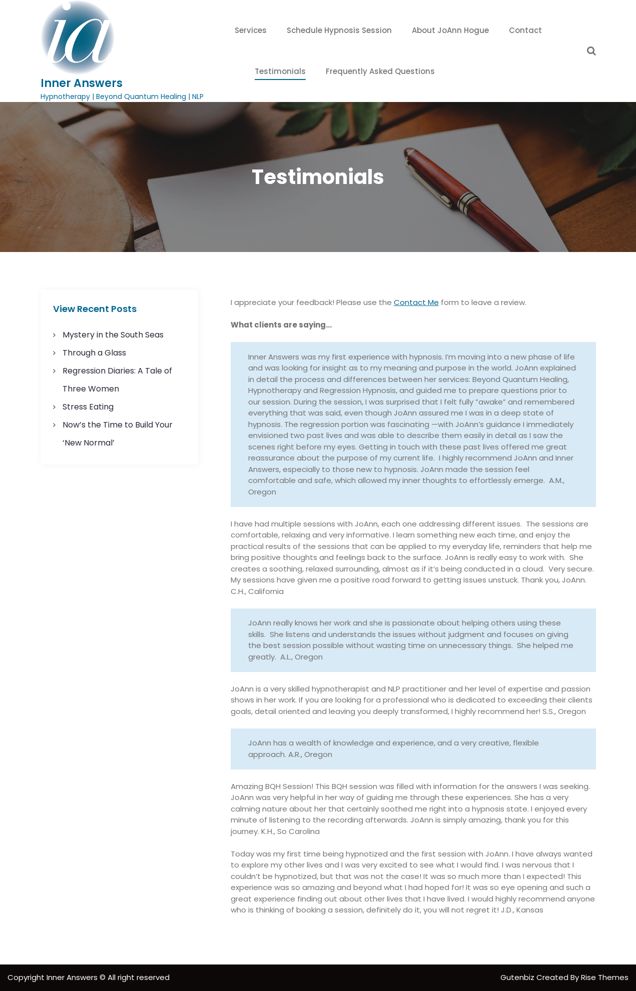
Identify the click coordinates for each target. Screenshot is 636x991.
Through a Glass (94, 352)
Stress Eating (88, 406)
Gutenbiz (518, 977)
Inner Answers (82, 83)
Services (251, 30)
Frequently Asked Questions (380, 71)
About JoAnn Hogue (450, 30)
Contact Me (416, 302)
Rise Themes (604, 977)
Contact (525, 30)
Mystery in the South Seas (113, 334)
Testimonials (280, 71)
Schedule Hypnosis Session (339, 30)
